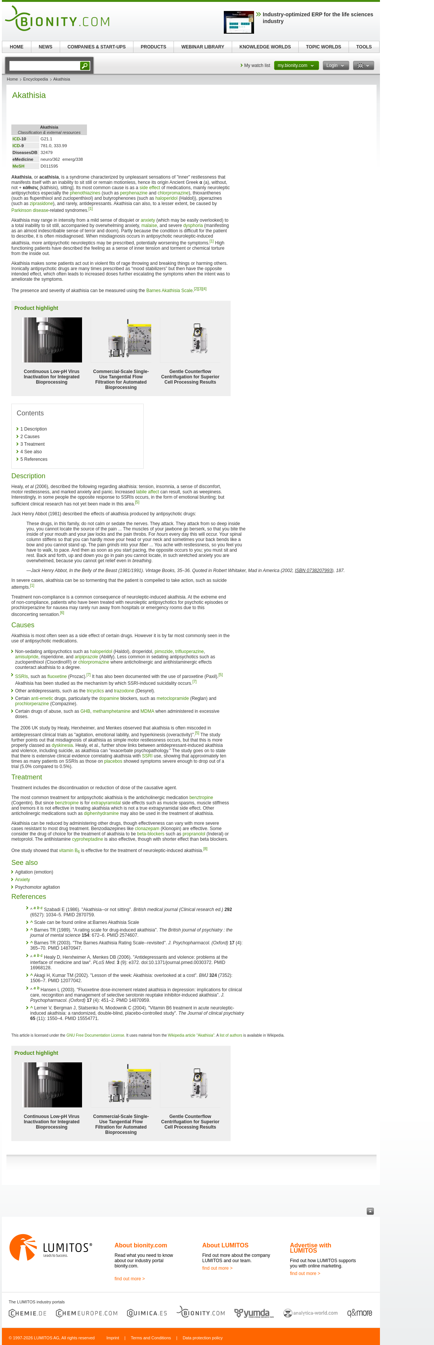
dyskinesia (62, 745)
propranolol (194, 834)
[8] (205, 849)
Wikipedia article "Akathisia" (191, 1035)
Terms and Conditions (151, 1338)
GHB (85, 711)
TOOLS (364, 47)
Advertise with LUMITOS (310, 1248)
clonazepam (147, 828)
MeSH (18, 166)
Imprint (112, 1338)
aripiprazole (86, 656)
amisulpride (26, 656)
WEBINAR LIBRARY (203, 47)
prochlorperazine (32, 703)
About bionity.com (141, 1245)
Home (12, 79)
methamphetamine (111, 711)
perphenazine (134, 193)
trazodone (124, 690)
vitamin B (69, 850)
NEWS (46, 47)
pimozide (164, 651)
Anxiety (22, 879)
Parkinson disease (29, 210)
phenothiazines (85, 193)
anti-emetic (42, 698)
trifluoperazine (189, 651)
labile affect (147, 491)
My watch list (257, 65)
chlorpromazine (173, 193)
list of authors (231, 1035)
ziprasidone (41, 203)
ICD (16, 139)
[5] (137, 502)
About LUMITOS (225, 1245)
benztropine (201, 797)
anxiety (148, 220)
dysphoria (193, 225)
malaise (149, 225)
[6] (62, 613)
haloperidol (166, 198)
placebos (113, 761)
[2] (196, 289)
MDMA (147, 711)
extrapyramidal (106, 802)
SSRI (147, 756)
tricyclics (95, 690)
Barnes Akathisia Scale (169, 290)
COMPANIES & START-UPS (96, 47)
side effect (150, 187)
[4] (204, 289)
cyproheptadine (87, 839)
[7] (89, 675)
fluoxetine (57, 676)
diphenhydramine (101, 813)
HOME (16, 47)
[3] (200, 289)
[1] (90, 209)
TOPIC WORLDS (323, 47)
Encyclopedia (35, 79)
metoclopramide (173, 698)
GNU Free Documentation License (95, 1035)
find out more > (130, 1278)
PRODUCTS (153, 47)
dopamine (109, 698)
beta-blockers (150, 834)
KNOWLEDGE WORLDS (265, 47)
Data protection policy (203, 1338)
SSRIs (21, 676)
